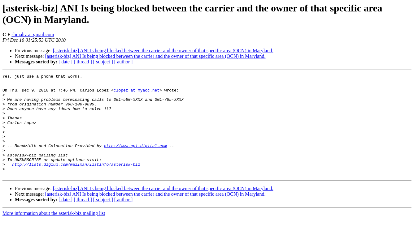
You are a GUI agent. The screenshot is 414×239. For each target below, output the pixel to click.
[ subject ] (103, 61)
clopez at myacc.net (136, 93)
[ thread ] (83, 61)
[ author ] (123, 61)
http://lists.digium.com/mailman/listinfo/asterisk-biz (76, 183)
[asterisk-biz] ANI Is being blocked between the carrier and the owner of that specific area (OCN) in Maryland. (163, 50)
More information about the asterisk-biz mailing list (53, 233)
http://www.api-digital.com (135, 160)
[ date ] (65, 61)
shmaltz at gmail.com (32, 34)
